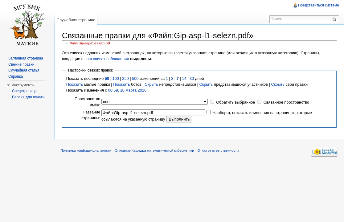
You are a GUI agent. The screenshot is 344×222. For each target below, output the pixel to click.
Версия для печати (28, 97)
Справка (15, 76)
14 (184, 78)
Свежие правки (21, 64)
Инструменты (23, 85)
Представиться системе (318, 5)
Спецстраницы (24, 91)
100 (116, 78)
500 (135, 78)
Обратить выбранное (235, 102)
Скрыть (151, 84)
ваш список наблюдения (106, 58)
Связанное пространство (286, 102)
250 (125, 78)
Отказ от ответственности (218, 150)
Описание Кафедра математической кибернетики (154, 150)
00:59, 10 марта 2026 (127, 90)
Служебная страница (75, 20)
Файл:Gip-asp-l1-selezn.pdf (90, 43)
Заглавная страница (25, 58)
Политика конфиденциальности (85, 150)
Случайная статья (23, 70)
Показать (74, 84)
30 (192, 78)
